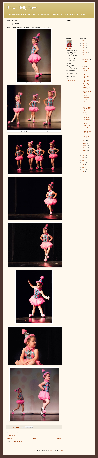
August (85, 61)
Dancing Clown (86, 127)
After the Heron (86, 68)
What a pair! (86, 112)
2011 (83, 155)
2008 (83, 162)
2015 (83, 45)
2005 (83, 169)
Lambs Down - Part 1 (86, 81)
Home (34, 438)
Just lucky (85, 70)
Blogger (61, 450)
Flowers (85, 123)
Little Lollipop (86, 125)
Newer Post (9, 438)
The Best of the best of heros (86, 88)
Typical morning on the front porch (87, 109)
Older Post (58, 438)
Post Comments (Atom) (18, 441)
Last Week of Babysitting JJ (87, 98)
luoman (51, 450)
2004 (83, 172)
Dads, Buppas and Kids (86, 120)
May (84, 140)
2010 (83, 157)
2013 (83, 50)
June (84, 66)
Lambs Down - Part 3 (86, 73)
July (84, 64)
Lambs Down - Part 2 (86, 77)
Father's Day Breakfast (86, 84)
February (85, 147)
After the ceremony (86, 102)
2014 (83, 48)
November (86, 54)
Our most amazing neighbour (86, 116)
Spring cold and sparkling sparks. (86, 136)
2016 (83, 43)
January (85, 150)
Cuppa (69, 48)
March (85, 145)
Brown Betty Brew (22, 7)
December (85, 52)
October (85, 57)
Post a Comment (12, 435)
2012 (83, 153)
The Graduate (86, 105)
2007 (83, 164)
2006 (83, 167)
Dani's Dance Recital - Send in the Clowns (87, 131)
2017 (83, 40)
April (84, 143)
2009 (83, 160)
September (86, 59)
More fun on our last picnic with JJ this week (87, 93)
